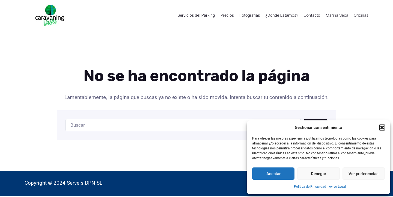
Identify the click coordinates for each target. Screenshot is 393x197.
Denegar (318, 173)
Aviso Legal (337, 187)
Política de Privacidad (310, 187)
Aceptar (273, 173)
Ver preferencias (364, 173)
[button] (382, 127)
